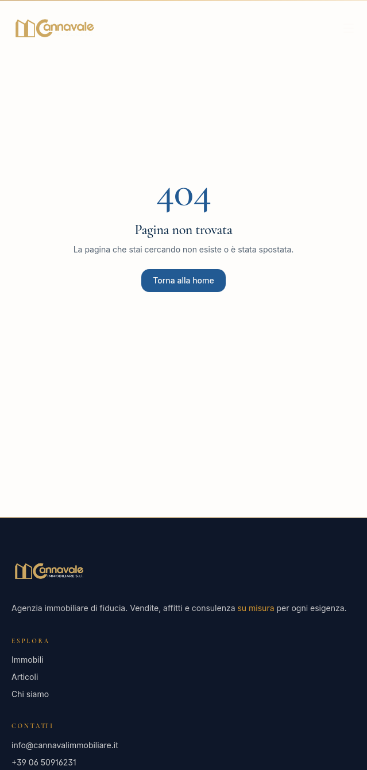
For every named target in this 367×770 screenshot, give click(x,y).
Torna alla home (183, 280)
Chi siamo (30, 694)
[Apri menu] (349, 28)
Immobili (27, 659)
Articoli (24, 677)
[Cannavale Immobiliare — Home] (54, 28)
